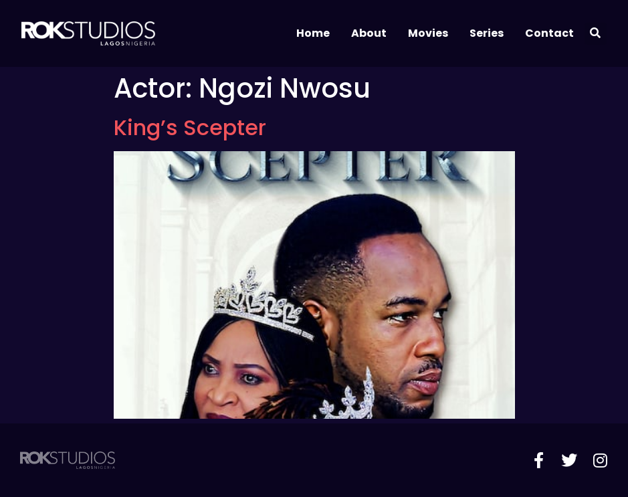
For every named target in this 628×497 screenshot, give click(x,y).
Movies (428, 33)
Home (313, 33)
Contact (549, 33)
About (369, 33)
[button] (596, 34)
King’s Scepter (190, 127)
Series (486, 33)
